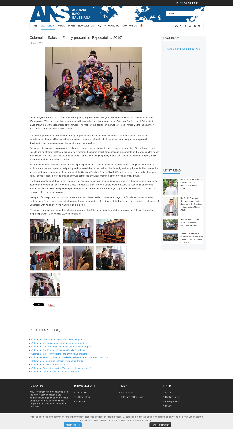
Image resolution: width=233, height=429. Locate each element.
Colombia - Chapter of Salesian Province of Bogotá (56, 339)
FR (190, 3)
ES (185, 3)
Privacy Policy (172, 401)
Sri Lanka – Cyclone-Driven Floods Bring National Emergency (189, 222)
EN (181, 3)
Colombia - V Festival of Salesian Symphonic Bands (57, 361)
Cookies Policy (172, 397)
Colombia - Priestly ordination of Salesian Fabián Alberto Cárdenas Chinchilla (69, 357)
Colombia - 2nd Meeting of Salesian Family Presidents (58, 350)
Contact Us (81, 392)
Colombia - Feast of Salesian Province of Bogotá (55, 371)
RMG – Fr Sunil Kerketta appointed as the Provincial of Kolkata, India (191, 184)
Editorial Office (83, 397)
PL (197, 3)
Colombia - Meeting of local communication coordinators (59, 343)
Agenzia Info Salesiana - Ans (183, 48)
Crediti (168, 406)
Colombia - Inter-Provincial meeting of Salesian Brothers (59, 353)
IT (177, 3)
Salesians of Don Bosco (132, 397)
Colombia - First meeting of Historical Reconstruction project (61, 346)
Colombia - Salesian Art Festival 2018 (50, 364)
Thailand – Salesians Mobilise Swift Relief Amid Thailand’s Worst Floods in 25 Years (191, 237)
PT (194, 3)
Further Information (160, 425)
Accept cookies (73, 425)
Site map (80, 401)
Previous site (127, 392)
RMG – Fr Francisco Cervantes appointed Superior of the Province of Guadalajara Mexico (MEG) (191, 204)
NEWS (200, 34)
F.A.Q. (168, 392)
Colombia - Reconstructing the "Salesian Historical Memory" (60, 368)
